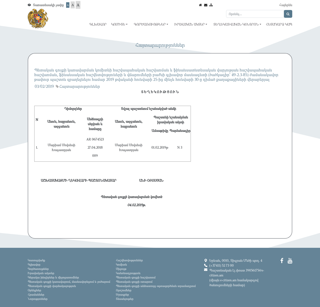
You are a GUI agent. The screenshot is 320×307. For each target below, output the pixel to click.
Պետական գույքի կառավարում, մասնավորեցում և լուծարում (69, 282)
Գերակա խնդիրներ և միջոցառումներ (53, 277)
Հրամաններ (36, 294)
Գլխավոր (98, 24)
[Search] (255, 14)
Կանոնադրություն (128, 273)
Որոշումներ (123, 290)
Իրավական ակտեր (41, 273)
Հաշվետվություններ (129, 260)
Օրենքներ (34, 290)
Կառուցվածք (36, 260)
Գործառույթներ (38, 269)
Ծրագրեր (122, 294)
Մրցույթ (121, 269)
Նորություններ (38, 299)
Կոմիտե (121, 264)
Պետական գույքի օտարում (134, 282)
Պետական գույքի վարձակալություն (52, 286)
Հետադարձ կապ (279, 24)
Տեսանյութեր (124, 299)
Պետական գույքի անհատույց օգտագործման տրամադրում (156, 286)
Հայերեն (285, 5)
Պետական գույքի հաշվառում (136, 277)
